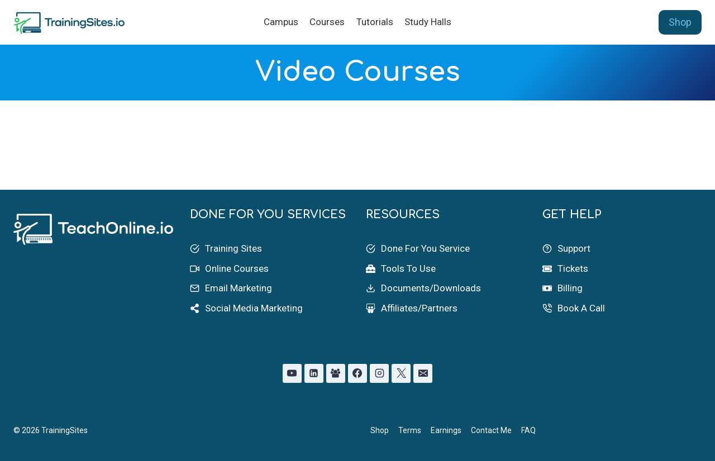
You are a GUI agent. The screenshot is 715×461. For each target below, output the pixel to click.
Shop (680, 22)
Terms (409, 430)
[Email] (422, 373)
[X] (401, 373)
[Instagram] (379, 373)
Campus (281, 21)
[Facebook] (357, 373)
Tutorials (374, 21)
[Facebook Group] (335, 373)
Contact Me (491, 430)
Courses (327, 21)
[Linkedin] (313, 373)
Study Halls (427, 21)
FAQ (528, 430)
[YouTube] (292, 373)
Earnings (446, 430)
